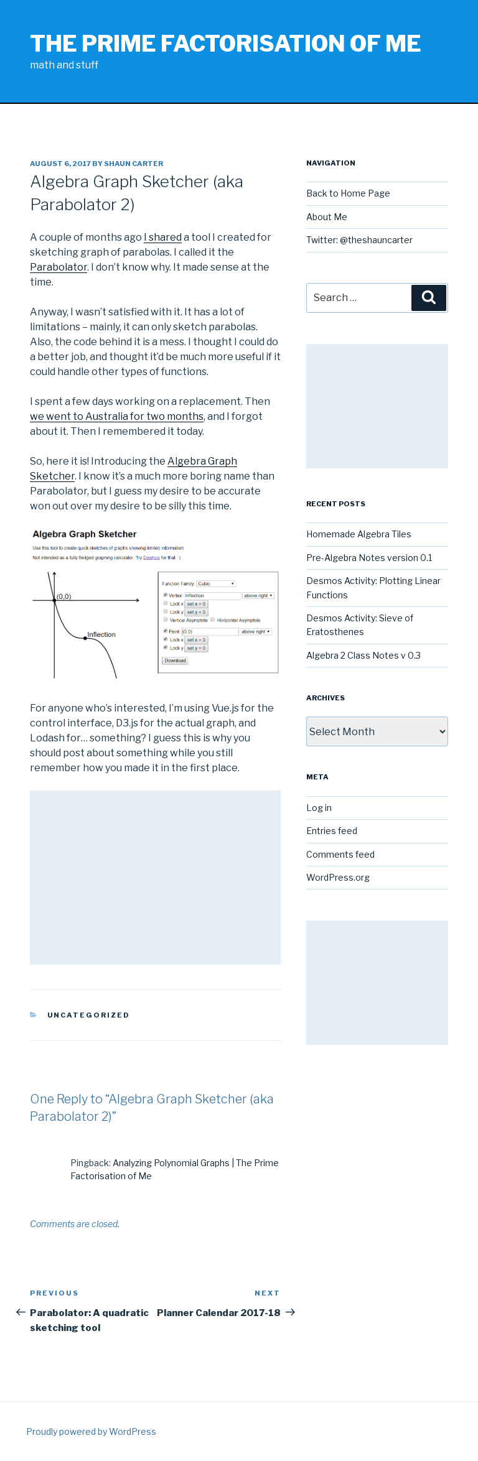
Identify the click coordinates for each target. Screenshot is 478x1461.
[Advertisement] (155, 878)
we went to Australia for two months (117, 416)
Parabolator (58, 267)
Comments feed (340, 854)
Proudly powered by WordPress (91, 1431)
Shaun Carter (133, 163)
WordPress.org (338, 877)
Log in (319, 807)
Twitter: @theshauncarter (359, 239)
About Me (326, 216)
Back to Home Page (348, 193)
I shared (163, 237)
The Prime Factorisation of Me (225, 43)
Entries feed (331, 830)
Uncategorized (89, 1015)
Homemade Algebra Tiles (358, 534)
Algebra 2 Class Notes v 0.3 (363, 655)
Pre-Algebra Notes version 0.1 (369, 557)
